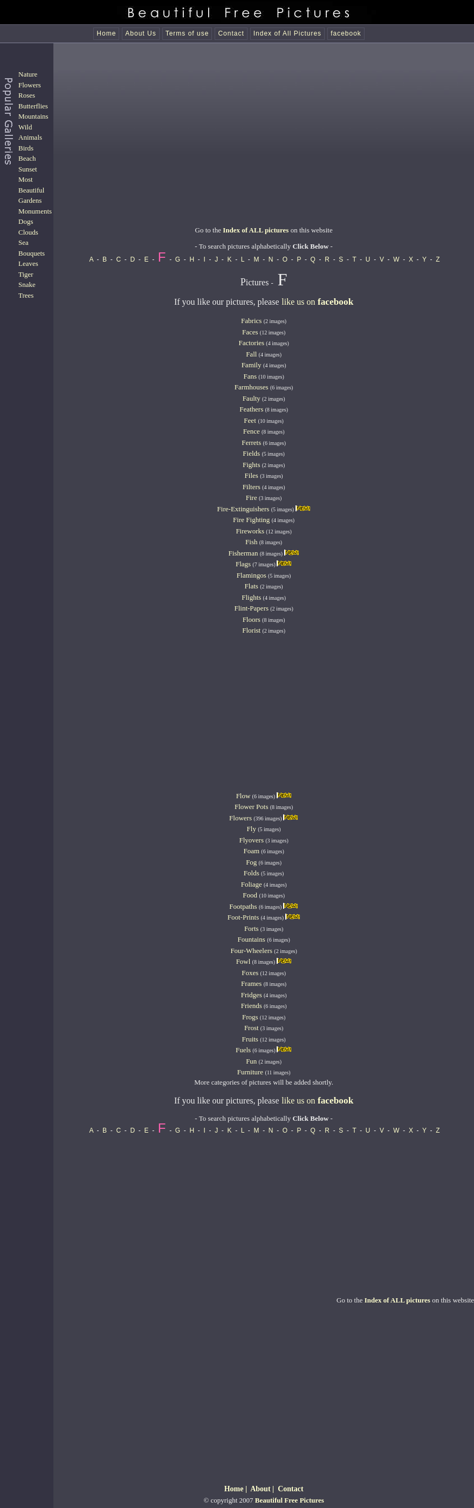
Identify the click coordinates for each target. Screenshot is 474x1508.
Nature (27, 74)
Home (106, 33)
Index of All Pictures (287, 33)
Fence (251, 431)
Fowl (243, 961)
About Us (140, 33)
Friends (251, 1006)
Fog (251, 862)
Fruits (250, 1039)
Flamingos (251, 575)
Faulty (251, 398)
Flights (251, 597)
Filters (251, 487)
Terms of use (187, 33)
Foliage (251, 884)
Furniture (250, 1072)
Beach (27, 158)
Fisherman (243, 553)
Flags (243, 564)
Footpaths (243, 906)
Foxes (250, 973)
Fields (251, 453)
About (260, 1489)
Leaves (28, 263)
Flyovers (251, 840)
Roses (26, 95)
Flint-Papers (251, 608)
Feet (250, 420)
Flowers (29, 85)
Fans (250, 376)
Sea (23, 242)
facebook (346, 33)
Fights (251, 465)
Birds (25, 148)
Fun (251, 1061)
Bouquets (31, 253)
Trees (25, 295)
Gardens (30, 200)
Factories (251, 343)
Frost (251, 1028)
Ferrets (251, 442)
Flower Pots (251, 807)
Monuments (35, 211)
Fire (251, 497)
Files (251, 475)
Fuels (243, 1050)
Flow (243, 796)
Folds (251, 873)
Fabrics (251, 321)
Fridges (251, 995)
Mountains (33, 116)
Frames (251, 983)
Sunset (27, 169)
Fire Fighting (251, 520)
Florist (251, 630)
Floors (251, 619)
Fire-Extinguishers (243, 509)
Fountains (251, 939)
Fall (251, 354)
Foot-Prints (243, 917)
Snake (27, 284)
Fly (251, 829)
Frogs (250, 1017)
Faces (250, 332)
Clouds (28, 232)
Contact (231, 33)
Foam (251, 851)
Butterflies (33, 106)
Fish (251, 542)
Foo (248, 895)
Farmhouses (252, 387)
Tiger (25, 274)
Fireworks (250, 531)
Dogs (25, 221)
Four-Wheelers (251, 951)
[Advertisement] (264, 145)
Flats (251, 586)
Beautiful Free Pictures (289, 1500)
